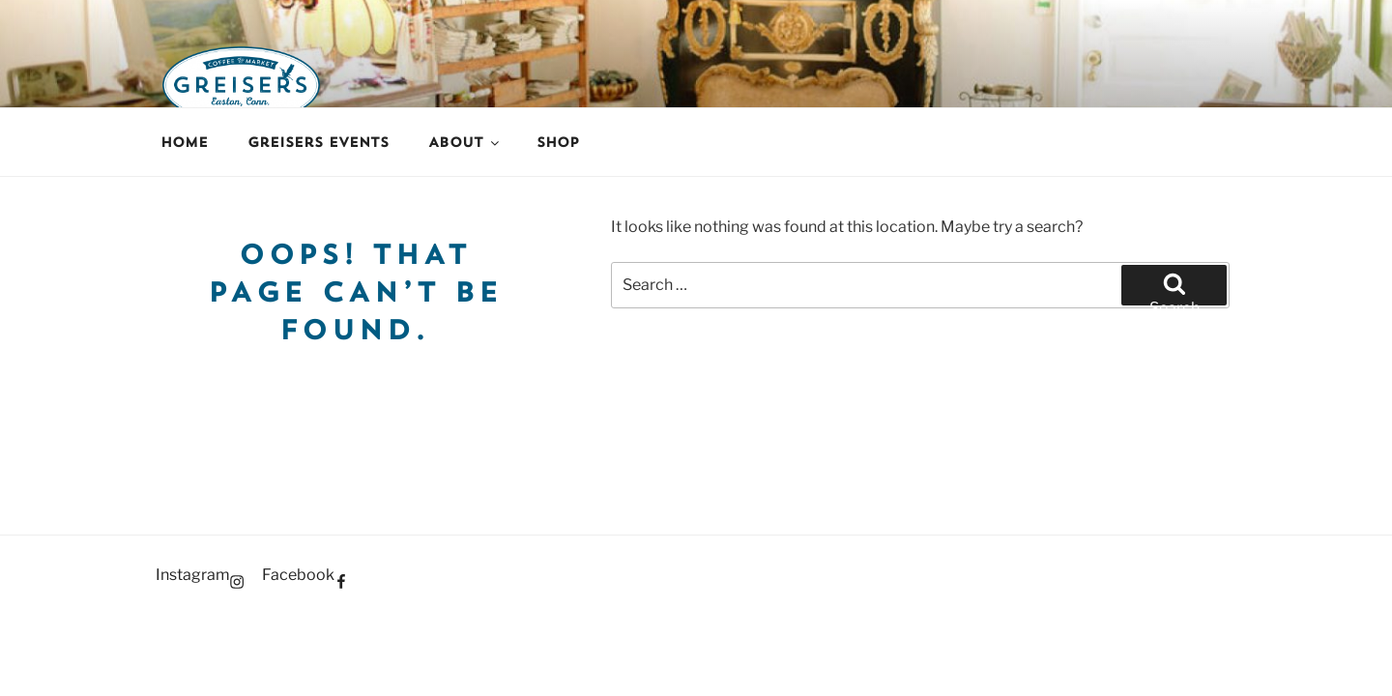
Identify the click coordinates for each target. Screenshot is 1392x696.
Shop (557, 142)
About (465, 142)
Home (184, 142)
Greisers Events (318, 142)
